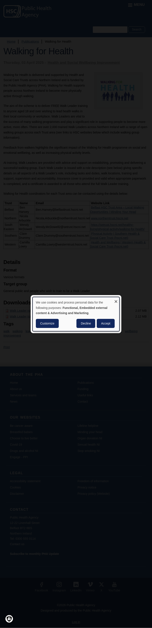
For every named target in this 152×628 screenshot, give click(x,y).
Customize (47, 323)
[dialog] (76, 314)
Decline (86, 323)
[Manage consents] (9, 619)
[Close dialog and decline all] (116, 299)
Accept (105, 323)
